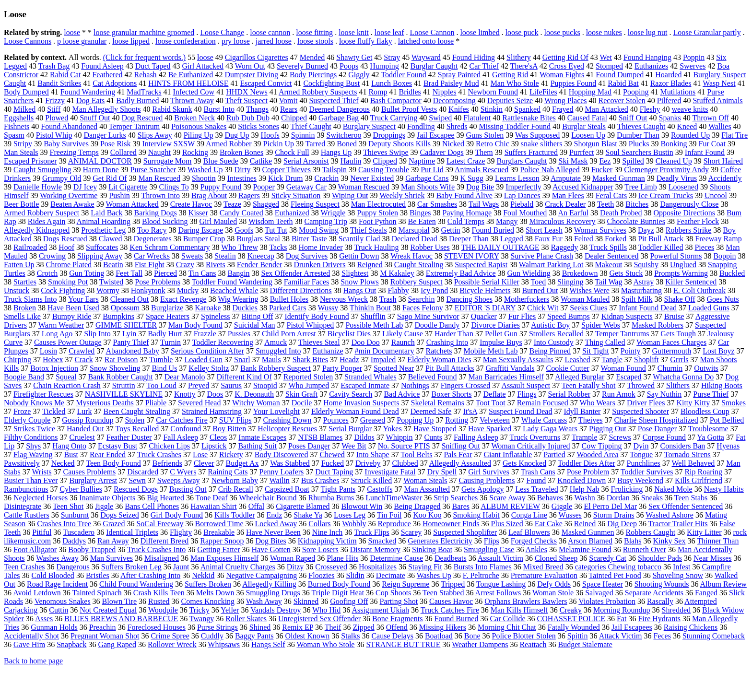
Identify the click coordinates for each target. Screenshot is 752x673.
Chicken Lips (169, 446)
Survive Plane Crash (541, 256)
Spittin (577, 636)
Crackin (327, 178)
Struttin (123, 385)
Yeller (230, 610)
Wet (606, 57)
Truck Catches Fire (450, 610)
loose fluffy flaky (365, 41)
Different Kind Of (244, 377)
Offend (397, 627)
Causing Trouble (383, 169)
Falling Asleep (476, 437)
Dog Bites (270, 541)
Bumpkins (118, 316)
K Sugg (471, 178)
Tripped (453, 584)
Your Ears (83, 299)
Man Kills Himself (519, 610)
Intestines (242, 178)
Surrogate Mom (167, 161)
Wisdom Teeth (270, 221)
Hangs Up (336, 152)
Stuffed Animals (717, 100)
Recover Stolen (622, 100)
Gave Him (29, 644)
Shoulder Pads (660, 558)
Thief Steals (368, 230)
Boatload (439, 636)
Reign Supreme (405, 584)
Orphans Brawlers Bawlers (525, 601)
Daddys (74, 541)
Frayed (562, 109)
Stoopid (265, 385)
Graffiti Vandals (509, 368)
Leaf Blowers (529, 532)
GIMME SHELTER (126, 325)
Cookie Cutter (567, 368)
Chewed (331, 454)
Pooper (263, 187)
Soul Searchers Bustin (639, 152)
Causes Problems (89, 472)
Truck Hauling (376, 247)
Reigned (369, 264)
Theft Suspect (246, 100)
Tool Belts (416, 454)
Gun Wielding (529, 273)
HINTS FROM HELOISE (188, 83)
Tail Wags (484, 204)
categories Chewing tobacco (618, 567)
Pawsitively (22, 463)
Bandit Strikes (59, 83)
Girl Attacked (202, 66)
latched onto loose (426, 41)
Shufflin (373, 316)
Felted (583, 239)
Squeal (66, 377)
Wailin (280, 480)
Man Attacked (606, 109)
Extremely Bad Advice (461, 273)
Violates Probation (606, 601)
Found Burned (456, 618)
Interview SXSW (168, 144)
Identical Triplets (132, 532)
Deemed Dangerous (339, 109)
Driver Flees (646, 403)
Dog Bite (480, 187)
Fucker (601, 169)
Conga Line (529, 515)
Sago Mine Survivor (428, 316)
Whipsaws (224, 644)
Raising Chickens (690, 627)
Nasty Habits (724, 489)
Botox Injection (54, 368)
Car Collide (507, 618)
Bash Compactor (396, 100)
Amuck (275, 342)
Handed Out (85, 429)
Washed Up (205, 169)
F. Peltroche (481, 575)
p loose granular (81, 41)
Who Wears (597, 403)
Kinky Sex (669, 541)
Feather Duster (129, 437)
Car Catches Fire (182, 420)
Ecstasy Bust (117, 446)
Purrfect (581, 152)
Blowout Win (362, 506)
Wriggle (333, 213)
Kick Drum (285, 178)
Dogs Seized (119, 515)
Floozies (321, 575)
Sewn (137, 480)
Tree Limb (640, 187)
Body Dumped (26, 92)
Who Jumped (308, 385)
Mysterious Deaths (104, 403)
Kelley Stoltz (208, 368)
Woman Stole (553, 593)
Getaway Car (306, 187)
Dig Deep (622, 524)
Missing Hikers (442, 627)
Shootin (204, 178)
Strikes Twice (34, 429)
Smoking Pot (68, 282)
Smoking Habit (476, 515)
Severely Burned (302, 66)
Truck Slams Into (30, 299)
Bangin (238, 273)
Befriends (167, 463)
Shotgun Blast (595, 144)
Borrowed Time (219, 524)
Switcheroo (344, 135)
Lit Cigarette (127, 187)
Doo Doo (366, 342)
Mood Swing (319, 230)
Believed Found (432, 377)
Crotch (47, 273)
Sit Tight (595, 351)
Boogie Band (24, 377)
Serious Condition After (207, 351)
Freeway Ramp (718, 239)
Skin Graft (301, 394)
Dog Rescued (142, 118)
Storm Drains (613, 515)
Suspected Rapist (481, 264)
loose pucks (562, 32)
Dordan (618, 498)
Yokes (392, 429)
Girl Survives (488, 472)
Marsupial (414, 230)
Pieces (704, 247)
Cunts (433, 437)
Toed (538, 282)
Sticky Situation (296, 195)
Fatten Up (19, 264)
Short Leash (544, 230)
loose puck (522, 32)
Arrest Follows (498, 593)
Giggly (358, 75)
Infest (681, 567)
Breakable (219, 532)
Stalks (350, 636)
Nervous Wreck (344, 299)
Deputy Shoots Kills (399, 144)
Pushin (119, 195)
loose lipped (131, 41)
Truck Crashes (159, 454)
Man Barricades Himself (506, 377)
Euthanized (292, 213)
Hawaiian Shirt (213, 506)
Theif (333, 627)
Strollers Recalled (556, 334)
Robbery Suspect (416, 282)
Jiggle (104, 506)
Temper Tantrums (622, 334)
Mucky (188, 290)
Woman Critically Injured (531, 446)
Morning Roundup (621, 610)
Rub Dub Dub (248, 118)
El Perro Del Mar (610, 506)
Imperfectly (523, 187)
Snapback (71, 644)
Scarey (411, 532)
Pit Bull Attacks (449, 368)
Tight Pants (338, 489)
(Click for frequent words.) (144, 57)
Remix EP (297, 627)
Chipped (294, 118)
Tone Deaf (212, 498)
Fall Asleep (180, 437)
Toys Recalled (137, 429)
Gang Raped (117, 644)
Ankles (536, 549)
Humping (384, 66)
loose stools (315, 41)
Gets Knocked (524, 463)
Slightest (354, 273)
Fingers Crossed (466, 385)
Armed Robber (229, 144)
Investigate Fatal (389, 472)
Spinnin (303, 135)
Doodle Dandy (436, 325)
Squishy (646, 264)
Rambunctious (26, 489)
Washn (585, 498)
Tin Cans (202, 273)
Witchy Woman (256, 403)
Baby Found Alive (464, 195)
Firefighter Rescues (43, 394)
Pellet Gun (501, 334)
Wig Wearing (238, 299)
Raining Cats (227, 472)
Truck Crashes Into (156, 549)
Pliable (155, 403)
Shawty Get (354, 57)
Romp (377, 92)
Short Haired (723, 161)
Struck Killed (371, 480)
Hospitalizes (378, 567)
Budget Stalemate (585, 644)
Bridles (410, 92)
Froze (22, 411)
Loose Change (222, 32)
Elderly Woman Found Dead (355, 411)
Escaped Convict (266, 83)
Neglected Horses (40, 498)
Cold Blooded (53, 575)
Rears (288, 109)
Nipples (445, 92)
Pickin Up (278, 144)
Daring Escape (200, 230)
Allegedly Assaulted (460, 463)
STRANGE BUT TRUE (403, 644)
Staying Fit (425, 567)
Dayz (646, 230)
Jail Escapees (631, 627)
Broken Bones (241, 152)
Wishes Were (589, 290)
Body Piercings (313, 75)
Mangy (506, 221)
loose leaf (389, 32)
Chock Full (292, 152)
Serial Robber (569, 394)
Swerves (692, 66)
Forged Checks (534, 541)
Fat (621, 618)
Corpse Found (664, 437)
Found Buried (493, 230)
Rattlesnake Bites (529, 118)
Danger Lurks (104, 135)
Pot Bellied (727, 420)
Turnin (170, 342)
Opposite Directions (684, 213)
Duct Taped (153, 66)
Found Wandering (87, 92)
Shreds (457, 126)
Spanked (527, 109)
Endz (274, 515)
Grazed (114, 524)
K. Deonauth (254, 394)
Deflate (494, 394)
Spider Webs (600, 325)
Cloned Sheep (556, 558)
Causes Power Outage (67, 342)
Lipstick (213, 446)
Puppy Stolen (377, 213)
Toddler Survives (647, 472)
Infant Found (705, 152)
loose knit (354, 32)
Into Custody (554, 342)
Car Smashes (437, 204)
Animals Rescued (481, 169)
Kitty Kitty (693, 403)
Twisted (111, 282)
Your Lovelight (276, 411)
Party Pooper (342, 368)
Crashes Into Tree (64, 524)
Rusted (158, 601)
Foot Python (378, 221)
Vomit (288, 100)
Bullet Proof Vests (409, 109)
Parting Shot (399, 601)
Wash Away (264, 601)
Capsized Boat (287, 489)
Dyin (641, 446)
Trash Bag (54, 66)
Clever (204, 463)
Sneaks (652, 498)
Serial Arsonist (306, 161)
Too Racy (152, 230)
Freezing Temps (74, 152)
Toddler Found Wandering (232, 282)
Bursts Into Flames (483, 567)
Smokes (733, 403)
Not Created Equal (108, 610)
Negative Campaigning (261, 575)
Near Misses (712, 558)
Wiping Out (350, 195)
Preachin (102, 627)
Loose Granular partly (706, 32)
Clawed (110, 239)
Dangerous (73, 567)
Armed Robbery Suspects (318, 92)
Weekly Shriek (401, 195)
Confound (185, 429)
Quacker (484, 316)
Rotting (456, 420)
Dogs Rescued (65, 239)
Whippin (399, 437)
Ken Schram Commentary (169, 247)
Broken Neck (194, 118)
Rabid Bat (623, 83)
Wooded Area (597, 454)
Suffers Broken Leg (131, 567)
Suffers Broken (208, 584)
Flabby (398, 290)
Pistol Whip (54, 135)
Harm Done (100, 169)
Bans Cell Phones (152, 506)
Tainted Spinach (97, 593)
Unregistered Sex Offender (319, 618)
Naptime (422, 161)
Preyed (198, 385)
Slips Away (155, 135)
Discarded (142, 472)
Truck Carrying (394, 118)
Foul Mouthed (525, 213)
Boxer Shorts (451, 394)
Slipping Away (99, 256)
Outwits (706, 368)
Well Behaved (693, 463)
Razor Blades (671, 83)
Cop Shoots (393, 593)
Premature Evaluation (544, 575)
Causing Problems (487, 480)
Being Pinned (550, 351)
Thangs (257, 109)
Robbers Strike (689, 230)
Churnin (670, 368)
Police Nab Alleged (549, 169)
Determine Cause (396, 558)
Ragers (248, 195)
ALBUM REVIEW (510, 506)
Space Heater (602, 584)
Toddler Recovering (222, 342)
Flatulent (477, 118)
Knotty (184, 394)
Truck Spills (608, 247)
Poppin (694, 57)
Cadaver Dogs (442, 152)
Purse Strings (217, 627)
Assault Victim (500, 558)
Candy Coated (241, 213)
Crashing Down (287, 420)
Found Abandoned (69, 126)
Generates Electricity (440, 541)
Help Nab (584, 489)
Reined (585, 524)
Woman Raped (292, 558)
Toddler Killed (660, 247)
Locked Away (276, 524)
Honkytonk (148, 290)
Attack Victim (620, 636)
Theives (590, 420)
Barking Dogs (155, 213)
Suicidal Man (254, 325)
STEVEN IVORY (471, 256)
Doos (215, 394)
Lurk (84, 411)
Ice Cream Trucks (665, 195)
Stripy (22, 144)
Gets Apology (482, 489)
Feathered (107, 75)
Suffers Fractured (531, 152)
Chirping (17, 359)
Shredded (676, 610)
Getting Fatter (218, 549)
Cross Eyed (566, 66)
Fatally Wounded (574, 627)
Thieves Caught (641, 126)
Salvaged (599, 593)
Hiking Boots (721, 385)
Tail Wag (608, 282)
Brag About (209, 195)
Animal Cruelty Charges (237, 567)
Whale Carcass (544, 420)
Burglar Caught (434, 66)
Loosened (683, 187)
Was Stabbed (290, 463)
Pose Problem (588, 472)
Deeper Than (469, 239)
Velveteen (495, 420)
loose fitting (314, 32)
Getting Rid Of (565, 57)
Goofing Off (349, 601)
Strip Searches (456, 498)
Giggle (562, 506)
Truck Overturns (535, 437)
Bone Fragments (397, 618)
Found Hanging (647, 57)
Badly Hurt (165, 334)
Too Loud (161, 385)
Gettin (450, 230)
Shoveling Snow (678, 575)
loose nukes (604, 32)
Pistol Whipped (310, 325)
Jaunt (181, 567)
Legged (511, 239)
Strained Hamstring (212, 411)
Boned (347, 144)
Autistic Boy (550, 325)
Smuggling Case (489, 549)
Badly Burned (137, 100)
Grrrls (679, 359)
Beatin (113, 264)
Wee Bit (353, 446)
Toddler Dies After (586, 463)
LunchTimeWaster (393, 498)
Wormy (107, 290)
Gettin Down (359, 256)
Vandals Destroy (275, 610)
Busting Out (188, 489)
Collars (319, 524)
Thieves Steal (319, 342)
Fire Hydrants (659, 618)
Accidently (724, 178)
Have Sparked (489, 429)
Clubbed (405, 463)
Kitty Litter (704, 532)
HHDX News (247, 92)
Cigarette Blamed (302, 506)
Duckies (245, 308)
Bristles (97, 575)
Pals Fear (458, 454)
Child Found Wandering (136, 584)
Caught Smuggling (42, 169)
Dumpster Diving (251, 75)
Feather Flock (698, 221)
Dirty (243, 169)
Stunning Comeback (713, 636)
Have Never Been (273, 532)
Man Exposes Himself (224, 558)
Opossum (125, 308)
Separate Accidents (654, 593)
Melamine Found (585, 549)
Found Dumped (620, 75)
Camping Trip (326, 221)
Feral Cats (611, 195)
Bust (71, 454)
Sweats (192, 256)
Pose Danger (657, 429)
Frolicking (627, 489)
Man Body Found (195, 325)
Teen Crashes (24, 567)
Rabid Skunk (172, 109)
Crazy (185, 264)
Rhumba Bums (331, 498)
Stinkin (492, 109)
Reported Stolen (308, 377)
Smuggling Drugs (273, 593)
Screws (620, 437)
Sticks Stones (258, 126)
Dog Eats (90, 100)
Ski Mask (573, 161)
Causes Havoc (451, 601)
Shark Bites (310, 359)
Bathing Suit (257, 446)
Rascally (660, 601)
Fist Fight (149, 264)
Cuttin (58, 610)
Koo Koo (427, 515)
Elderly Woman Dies (439, 359)
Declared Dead (414, 239)
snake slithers (542, 144)
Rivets (215, 264)
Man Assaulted (427, 489)
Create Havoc (191, 204)
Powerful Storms (676, 256)
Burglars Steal (258, 239)
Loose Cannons (27, 41)
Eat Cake (549, 524)
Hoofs (270, 135)
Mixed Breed (543, 567)
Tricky (199, 610)
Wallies (719, 126)
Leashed (577, 359)
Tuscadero (78, 532)
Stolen (134, 420)
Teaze (232, 204)
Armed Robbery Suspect (41, 213)
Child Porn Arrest (289, 334)
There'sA (524, 66)
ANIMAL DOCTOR (100, 161)
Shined (259, 627)
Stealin (224, 256)
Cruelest (81, 437)
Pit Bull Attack (660, 239)
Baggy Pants (254, 636)
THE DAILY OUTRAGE (500, 247)
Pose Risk (115, 144)
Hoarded (668, 75)
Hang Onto (69, 446)
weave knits (689, 109)
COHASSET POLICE (571, 618)
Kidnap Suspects (627, 316)
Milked (24, 109)
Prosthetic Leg (103, 230)
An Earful (573, 213)
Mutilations (677, 92)
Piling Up (198, 135)
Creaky (571, 610)
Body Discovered (281, 454)
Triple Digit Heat (337, 593)
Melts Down (215, 593)
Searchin (421, 299)
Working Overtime (68, 195)
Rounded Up (690, 135)
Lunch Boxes (391, 83)
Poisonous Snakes (198, 126)
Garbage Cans (426, 178)
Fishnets (16, 126)
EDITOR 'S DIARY (485, 308)
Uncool (716, 195)
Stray (392, 57)
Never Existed (372, 178)
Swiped (440, 118)
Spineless (215, 316)
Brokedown (580, 273)
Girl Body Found (177, 515)
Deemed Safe (431, 411)
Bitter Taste (309, 239)
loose (72, 32)
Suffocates (102, 247)
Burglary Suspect (369, 126)
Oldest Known (307, 636)
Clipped (385, 161)
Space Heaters (167, 316)
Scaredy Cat (607, 558)
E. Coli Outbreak (699, 290)
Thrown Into (160, 195)
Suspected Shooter (640, 411)
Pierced (165, 273)
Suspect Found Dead (520, 411)
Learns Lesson (517, 178)
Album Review (723, 584)
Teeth (605, 204)
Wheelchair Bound (267, 498)
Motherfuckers (526, 299)
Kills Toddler (234, 515)
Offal (256, 506)
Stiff (53, 109)
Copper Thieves (286, 169)
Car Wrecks (152, 256)
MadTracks (144, 92)
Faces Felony (422, 308)
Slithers (678, 385)
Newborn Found (493, 92)
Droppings (389, 135)
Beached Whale (234, 290)
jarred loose (274, 41)
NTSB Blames (320, 437)
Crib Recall (235, 489)
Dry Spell (442, 472)
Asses (44, 618)
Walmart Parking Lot (551, 264)
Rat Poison (121, 359)
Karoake (208, 308)
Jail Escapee (436, 135)
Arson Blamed (590, 541)
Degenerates (153, 239)
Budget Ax (242, 463)
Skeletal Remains (438, 403)
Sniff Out (633, 118)
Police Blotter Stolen (523, 636)
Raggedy (564, 247)
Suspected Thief (333, 100)
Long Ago (57, 334)
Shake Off (679, 299)
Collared (123, 152)
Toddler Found (403, 75)
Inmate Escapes (262, 437)
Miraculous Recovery (562, 221)
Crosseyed (331, 567)
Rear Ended (108, 454)
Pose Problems (157, 282)
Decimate (390, 575)
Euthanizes (651, 66)
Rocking (195, 152)
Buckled (732, 273)
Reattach (533, 644)
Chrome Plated (69, 264)
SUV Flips (235, 420)
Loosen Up (588, 135)
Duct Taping (334, 472)
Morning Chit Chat (507, 627)
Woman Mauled (585, 299)
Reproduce (394, 524)
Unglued (683, 264)
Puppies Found (574, 83)
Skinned (306, 601)
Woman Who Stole (325, 644)
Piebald (521, 204)
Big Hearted (165, 498)
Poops (349, 66)
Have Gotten (270, 549)
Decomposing (454, 100)
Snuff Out (95, 118)
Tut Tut (276, 230)
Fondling (421, 126)
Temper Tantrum (134, 126)
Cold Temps (465, 221)
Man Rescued (159, 178)
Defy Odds (554, 584)
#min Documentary (384, 351)
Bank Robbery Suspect (275, 368)
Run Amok (618, 394)
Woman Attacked (132, 204)
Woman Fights (562, 75)
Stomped (609, 66)
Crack (84, 359)
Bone (472, 636)
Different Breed (165, 541)
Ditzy (295, 567)
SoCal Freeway (159, 524)
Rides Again (47, 221)
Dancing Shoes (469, 299)
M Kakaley (397, 273)
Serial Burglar (350, 429)
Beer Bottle (21, 204)
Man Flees (568, 195)
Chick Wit (542, 308)
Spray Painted (459, 75)
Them (484, 152)
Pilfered (669, 100)
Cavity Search (350, 394)
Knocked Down (581, 480)
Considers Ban (682, 446)
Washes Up (434, 575)
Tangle (611, 359)
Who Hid (326, 610)
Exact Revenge (183, 299)
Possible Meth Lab (374, 325)
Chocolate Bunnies (636, 221)
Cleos (218, 437)
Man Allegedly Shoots (106, 109)
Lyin (129, 334)
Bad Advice (402, 394)
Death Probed (621, 213)
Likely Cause (402, 334)
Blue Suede (220, 161)
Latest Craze (465, 161)
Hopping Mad (590, 92)
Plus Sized (507, 524)
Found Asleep (102, 66)
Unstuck (16, 290)
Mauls (271, 359)
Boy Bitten (229, 429)
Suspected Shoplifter (465, 532)
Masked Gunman (618, 178)
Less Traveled (536, 489)
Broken (24, 308)
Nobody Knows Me (34, 403)
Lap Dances (522, 195)
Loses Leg (349, 515)
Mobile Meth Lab (491, 351)
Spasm (14, 135)
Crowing (52, 256)
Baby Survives (66, 144)
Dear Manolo (184, 377)
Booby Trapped (92, 549)
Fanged (706, 593)
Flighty (181, 532)
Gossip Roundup (87, 420)
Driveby (367, 463)
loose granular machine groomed (144, 32)
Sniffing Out (461, 446)
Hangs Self (268, 644)
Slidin (355, 575)
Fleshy (650, 109)
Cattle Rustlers (26, 515)
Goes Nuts (723, 299)
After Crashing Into (150, 575)
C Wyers (183, 472)
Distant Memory (375, 549)
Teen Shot (68, 506)
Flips (491, 541)
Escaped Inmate (365, 385)
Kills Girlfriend (698, 480)
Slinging (570, 282)
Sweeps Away (178, 480)
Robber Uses (429, 247)
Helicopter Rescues (287, 429)
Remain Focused (542, 403)
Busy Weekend (640, 480)
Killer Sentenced (691, 282)
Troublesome (708, 429)
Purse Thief (710, 394)
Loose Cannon (432, 32)
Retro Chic (492, 144)
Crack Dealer (565, 204)
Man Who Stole (515, 83)
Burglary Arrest (94, 480)
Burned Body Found (339, 584)
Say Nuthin (664, 394)
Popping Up (415, 420)
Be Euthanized (190, 75)
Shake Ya (308, 515)
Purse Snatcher (153, 169)
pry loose (236, 41)
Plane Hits (342, 558)
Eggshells (19, 118)
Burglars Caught (521, 161)
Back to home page (33, 661)
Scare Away (507, 498)
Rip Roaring (703, 472)
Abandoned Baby (132, 351)
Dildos (364, 437)
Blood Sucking (165, 221)
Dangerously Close (689, 204)
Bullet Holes (289, 299)
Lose (200, 454)
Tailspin (334, 169)
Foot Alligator (35, 549)
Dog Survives (307, 256)
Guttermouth (672, 351)
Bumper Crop (204, 239)
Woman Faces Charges (671, 342)
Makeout (609, 264)
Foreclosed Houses (157, 627)
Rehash (145, 75)
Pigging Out (607, 429)
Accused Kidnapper (582, 187)
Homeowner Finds (451, 524)
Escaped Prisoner (30, 161)
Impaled (383, 359)
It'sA (470, 411)
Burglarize (167, 308)
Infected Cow (193, 92)
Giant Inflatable (508, 454)
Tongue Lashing (501, 584)
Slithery (518, 57)
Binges (420, 213)
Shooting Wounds (661, 584)
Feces (661, 636)
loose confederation (185, 41)
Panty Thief (131, 342)
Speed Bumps (568, 316)
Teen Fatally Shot (589, 385)
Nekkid (203, 575)
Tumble (161, 359)
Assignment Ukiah (380, 610)
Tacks (278, 247)
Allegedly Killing (269, 584)
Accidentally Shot (31, 636)
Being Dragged (417, 506)
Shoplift (646, 359)
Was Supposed (537, 135)
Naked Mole (673, 489)
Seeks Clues (588, 308)
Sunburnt (75, 515)
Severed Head (199, 403)
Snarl (242, 359)
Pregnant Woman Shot (104, 636)
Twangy (201, 618)
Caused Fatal (587, 118)
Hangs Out (359, 290)
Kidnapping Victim (327, 541)
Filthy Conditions (31, 437)
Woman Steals (425, 480)
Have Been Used (73, 308)
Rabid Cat (65, 75)
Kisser (198, 213)
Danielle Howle (37, 187)
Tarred (316, 144)
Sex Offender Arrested (295, 273)
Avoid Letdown (37, 593)
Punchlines (643, 463)
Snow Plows (360, 282)
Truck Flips (371, 532)
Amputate (566, 178)
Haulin (351, 161)
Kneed (687, 126)
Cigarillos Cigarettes (256, 57)
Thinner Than (718, 541)
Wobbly (354, 524)
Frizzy (55, 100)
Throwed (641, 385)
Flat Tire (734, 135)
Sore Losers (320, 549)
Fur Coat (712, 144)
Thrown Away (192, 100)
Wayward (426, 57)
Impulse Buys (501, 342)
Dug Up (236, 135)
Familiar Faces (306, 282)
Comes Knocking (208, 601)
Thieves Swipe (386, 152)
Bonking (673, 144)
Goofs (244, 230)
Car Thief (483, 66)
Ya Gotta (710, 437)
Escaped (628, 377)
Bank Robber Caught (120, 377)
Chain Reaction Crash (66, 385)
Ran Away (113, 541)
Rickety (231, 454)
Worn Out (250, 66)
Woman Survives (600, 230)
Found (536, 480)
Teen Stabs (691, 498)
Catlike (261, 161)
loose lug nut (648, 32)
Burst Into (219, 109)
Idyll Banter (582, 411)
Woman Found (623, 368)
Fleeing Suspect (315, 204)
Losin (48, 351)
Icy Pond (434, 290)
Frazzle (205, 334)
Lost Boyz (718, 351)
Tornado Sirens (687, 454)
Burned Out (540, 290)
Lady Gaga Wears (550, 429)
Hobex (53, 359)
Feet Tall (129, 273)
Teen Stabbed (443, 593)
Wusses (570, 515)
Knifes (458, 109)
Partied (554, 454)
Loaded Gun (203, 359)
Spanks (670, 118)
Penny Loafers (281, 472)
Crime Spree (170, 636)
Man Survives (111, 558)
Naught (159, 152)
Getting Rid (510, 75)
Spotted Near (394, 368)
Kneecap (260, 256)
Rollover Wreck (172, 644)
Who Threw (239, 247)
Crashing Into (447, 342)
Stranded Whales (370, 377)
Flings (527, 394)
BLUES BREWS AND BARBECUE (121, 618)
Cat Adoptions (115, 83)
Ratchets (438, 351)
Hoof (66, 247)
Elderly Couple (27, 420)
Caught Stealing (419, 264)
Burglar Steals (584, 126)
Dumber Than (638, 135)
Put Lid (432, 169)
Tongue (641, 454)
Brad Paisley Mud (451, 83)
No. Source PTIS (404, 446)
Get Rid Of (110, 178)
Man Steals (21, 152)
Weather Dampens (480, 644)
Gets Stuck (626, 273)
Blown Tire (119, 601)
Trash (388, 299)
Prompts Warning (681, 273)
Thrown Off (711, 118)
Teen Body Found (113, 463)
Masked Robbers (657, 325)
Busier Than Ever (31, 480)
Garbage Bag (338, 118)
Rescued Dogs (136, 489)
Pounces (335, 420)
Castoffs (379, 489)
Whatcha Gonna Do (683, 377)
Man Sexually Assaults (518, 359)
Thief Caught (311, 126)
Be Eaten (422, 221)
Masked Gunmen (588, 532)
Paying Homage (467, 213)
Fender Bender (259, 264)
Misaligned (161, 558)
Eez (605, 161)
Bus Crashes (320, 480)
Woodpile (163, 610)
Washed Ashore (669, 515)
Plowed (56, 118)
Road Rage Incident (57, 584)
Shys (33, 446)
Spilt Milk (636, 299)
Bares (461, 506)
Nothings (415, 385)
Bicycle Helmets (484, 290)
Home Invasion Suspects (361, 403)
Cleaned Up (674, 161)
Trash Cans (538, 472)
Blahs (632, 541)
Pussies (239, 334)
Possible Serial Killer (486, 282)
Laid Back (106, 213)
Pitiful (41, 532)
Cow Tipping (602, 446)
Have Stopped (435, 429)
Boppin (724, 256)
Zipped (363, 627)
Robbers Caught (651, 532)
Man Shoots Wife (428, 187)
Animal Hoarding (103, 221)
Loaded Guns (708, 308)
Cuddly (212, 636)
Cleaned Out (129, 299)
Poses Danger (309, 446)
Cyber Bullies (80, 489)
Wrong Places (565, 100)
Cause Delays (392, 636)
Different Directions (301, 290)
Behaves (550, 498)
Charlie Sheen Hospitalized (656, 420)
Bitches (636, 204)
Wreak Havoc (411, 256)
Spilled (633, 161)
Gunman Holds (54, 627)
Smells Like (22, 316)
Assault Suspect (525, 385)
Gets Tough (678, 334)
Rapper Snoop (222, 541)
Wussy (327, 308)
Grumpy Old (61, 178)
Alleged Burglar (579, 377)
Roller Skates (246, 618)
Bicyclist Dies (349, 334)
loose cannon (270, 32)
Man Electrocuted (378, 204)
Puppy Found (221, 187)
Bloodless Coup (705, 411)
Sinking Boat (432, 549)
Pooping (635, 92)
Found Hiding (473, 57)
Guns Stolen (485, 135)
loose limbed (479, 32)
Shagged (266, 204)
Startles (24, 282)
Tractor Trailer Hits (678, 524)
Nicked (453, 144)
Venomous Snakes (63, 601)
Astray (644, 282)
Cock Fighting (63, 290)
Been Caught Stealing (137, 411)
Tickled (53, 411)
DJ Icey (85, 187)
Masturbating (641, 290)
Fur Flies (522, 316)
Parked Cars (287, 308)
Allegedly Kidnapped (37, 230)
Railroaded (30, 247)
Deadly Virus (677, 178)
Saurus (231, 385)
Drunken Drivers (319, 264)
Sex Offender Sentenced (685, 506)
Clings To (173, 187)
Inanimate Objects (107, 498)
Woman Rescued (363, 187)
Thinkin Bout (370, 308)
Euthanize (328, 351)
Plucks (639, 144)
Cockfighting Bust (331, 83)
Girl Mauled (218, 221)
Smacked (382, 541)
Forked (615, 239)
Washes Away (57, 558)
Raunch (403, 342)
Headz (349, 359)
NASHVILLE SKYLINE (124, 394)
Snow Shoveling (115, 368)
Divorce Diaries (495, 325)
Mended (312, 57)
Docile (302, 403)
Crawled (81, 351)
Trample (585, 437)
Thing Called (605, 342)
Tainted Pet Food (615, 575)
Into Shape (372, 454)
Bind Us (164, 368)
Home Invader (321, 247)
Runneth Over (644, 549)
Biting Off (257, 316)
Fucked (332, 463)
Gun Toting (86, 273)
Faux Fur (549, 239)
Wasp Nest (719, 83)
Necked (63, 463)
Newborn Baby (235, 480)
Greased (372, 420)
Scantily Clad (359, 239)
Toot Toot (490, 403)
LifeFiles (543, 92)
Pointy (631, 351)
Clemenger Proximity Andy (666, 169)
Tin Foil (389, 515)
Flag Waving (33, 454)
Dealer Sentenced (611, 256)
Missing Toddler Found (515, 126)
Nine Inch (327, 532)
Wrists (41, 472)
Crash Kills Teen (159, 593)
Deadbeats (451, 558)
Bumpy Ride (71, 316)
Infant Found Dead (648, 308)
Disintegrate (22, 506)
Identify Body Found (316, 316)
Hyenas (728, 446)
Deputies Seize (510, 100)
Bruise (674, 316)
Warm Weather (61, 325)
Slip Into (97, 334)
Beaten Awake (72, 204)
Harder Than (454, 334)
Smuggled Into (278, 351)
